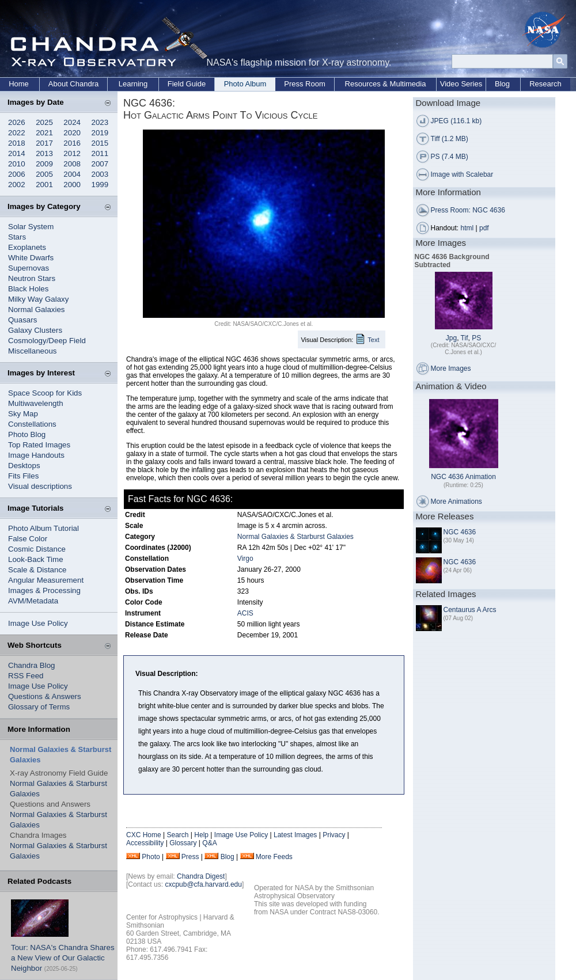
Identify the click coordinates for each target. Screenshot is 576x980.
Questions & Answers (44, 696)
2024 (72, 122)
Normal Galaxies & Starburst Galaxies (295, 537)
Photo (151, 857)
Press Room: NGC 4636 (468, 210)
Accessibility (145, 843)
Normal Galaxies (36, 309)
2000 (72, 184)
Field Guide (187, 83)
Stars (17, 237)
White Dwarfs (31, 257)
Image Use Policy (38, 623)
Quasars (22, 320)
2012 (72, 153)
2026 (16, 122)
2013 (44, 153)
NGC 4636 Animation (463, 477)
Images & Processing (44, 590)
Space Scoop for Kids (45, 393)
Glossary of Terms (39, 706)
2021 (44, 132)
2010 (16, 163)
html (467, 228)
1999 (100, 184)
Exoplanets (27, 247)
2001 (44, 184)
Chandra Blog (31, 665)
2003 (100, 174)
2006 (16, 174)
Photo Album (245, 83)
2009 (44, 163)
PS (476, 338)
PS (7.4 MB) (449, 157)
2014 (16, 153)
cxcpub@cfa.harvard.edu (203, 884)
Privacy (334, 835)
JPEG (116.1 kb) (456, 121)
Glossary (182, 843)
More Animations (456, 501)
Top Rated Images (39, 444)
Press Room (304, 83)
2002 (16, 184)
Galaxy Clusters (35, 330)
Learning (133, 83)
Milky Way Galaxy (38, 299)
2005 (44, 174)
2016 (72, 143)
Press (190, 857)
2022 (16, 132)
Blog (502, 83)
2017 (44, 143)
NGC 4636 (460, 532)
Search (177, 835)
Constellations (32, 424)
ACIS (245, 613)
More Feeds (274, 857)
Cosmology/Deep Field (47, 340)
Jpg (451, 338)
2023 (100, 122)
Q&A (209, 843)
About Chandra (73, 83)
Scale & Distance (37, 569)
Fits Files (23, 476)
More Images (451, 368)
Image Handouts (36, 455)
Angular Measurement (46, 580)
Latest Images (295, 835)
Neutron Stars (31, 278)
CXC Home (143, 835)
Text (373, 339)
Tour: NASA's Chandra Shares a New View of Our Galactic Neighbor (63, 958)
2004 (72, 174)
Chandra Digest (201, 876)
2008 (72, 163)
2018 (16, 143)
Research (545, 83)
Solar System (31, 226)
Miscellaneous (32, 351)
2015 (100, 143)
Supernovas (28, 268)
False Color (27, 538)
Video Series (461, 83)
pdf (484, 228)
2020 (72, 132)
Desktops (24, 465)
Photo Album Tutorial (43, 528)
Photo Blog (27, 434)
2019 (100, 132)
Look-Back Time (35, 559)
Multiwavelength (35, 403)
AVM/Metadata (33, 601)
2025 (44, 122)
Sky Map (23, 413)
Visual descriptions (40, 486)
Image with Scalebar (462, 174)
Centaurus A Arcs (470, 610)
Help (201, 835)
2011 (100, 153)
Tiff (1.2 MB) (449, 139)
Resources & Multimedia (385, 83)
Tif (464, 338)
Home (19, 83)
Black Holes (28, 288)
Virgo (245, 558)
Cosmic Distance (37, 549)
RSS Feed (26, 675)
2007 (100, 163)
